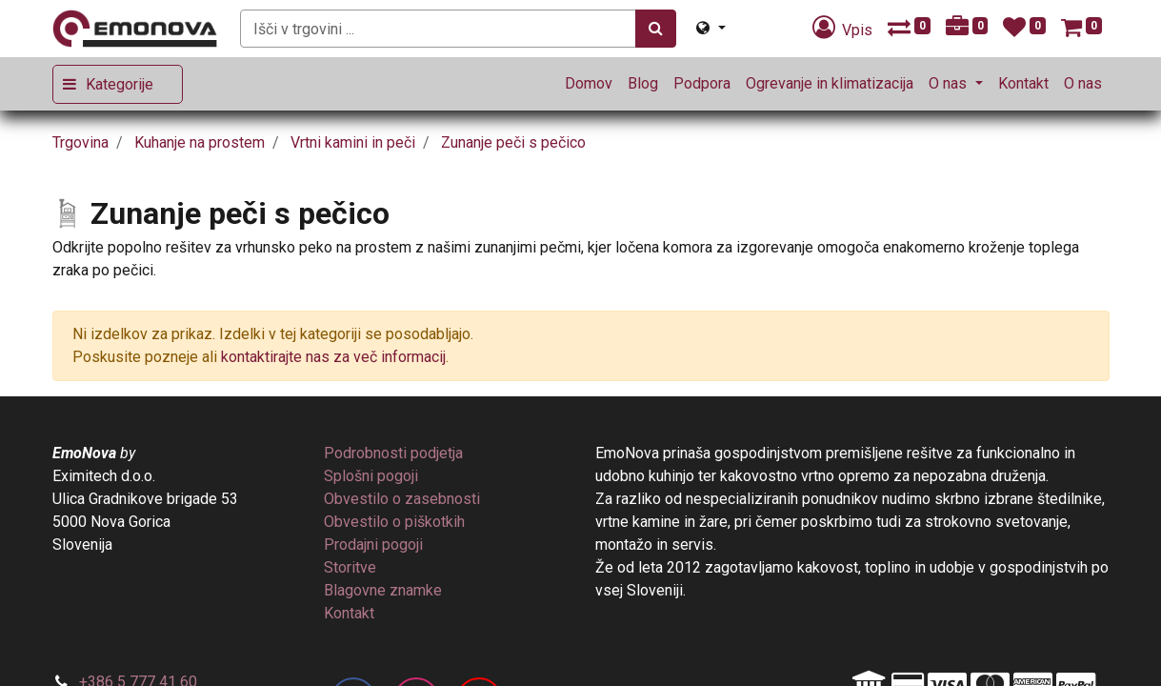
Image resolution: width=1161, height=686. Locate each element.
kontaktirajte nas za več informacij (333, 357)
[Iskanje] (655, 29)
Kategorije (119, 84)
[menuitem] (588, 84)
